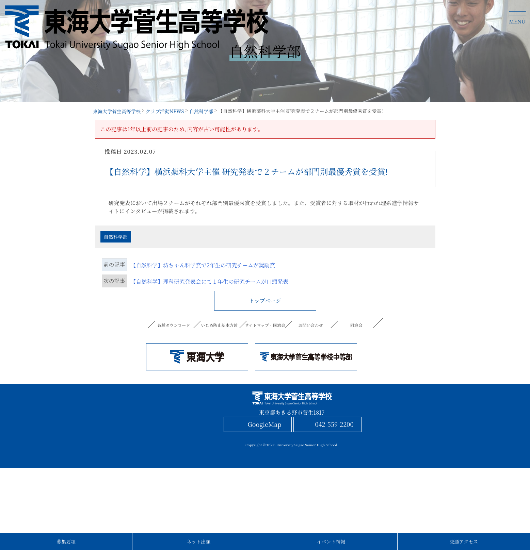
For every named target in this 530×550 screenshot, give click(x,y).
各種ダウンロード (173, 325)
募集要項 (66, 541)
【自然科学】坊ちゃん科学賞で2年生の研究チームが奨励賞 (202, 265)
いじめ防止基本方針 (219, 325)
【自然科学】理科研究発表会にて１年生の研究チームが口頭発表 (209, 281)
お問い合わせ (310, 325)
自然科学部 (116, 236)
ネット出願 (198, 541)
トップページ (265, 300)
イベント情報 (331, 541)
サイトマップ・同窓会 (264, 325)
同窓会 (356, 325)
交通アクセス (464, 541)
